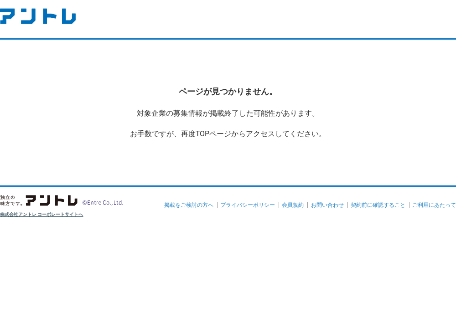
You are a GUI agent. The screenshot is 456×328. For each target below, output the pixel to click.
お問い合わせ (327, 205)
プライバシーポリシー (247, 205)
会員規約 (293, 205)
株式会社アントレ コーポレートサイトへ (41, 214)
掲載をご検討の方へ (188, 205)
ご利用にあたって (434, 205)
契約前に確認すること (378, 205)
